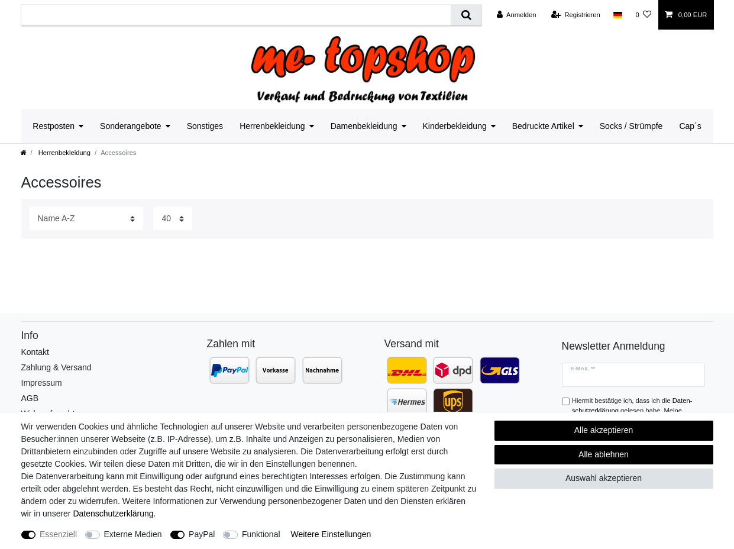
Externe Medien (133, 534)
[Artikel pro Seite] (172, 218)
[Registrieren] (576, 15)
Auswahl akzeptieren (603, 478)
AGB (30, 398)
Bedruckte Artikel (543, 126)
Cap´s (690, 126)
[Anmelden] (516, 15)
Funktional (261, 534)
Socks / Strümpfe (631, 126)
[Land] (618, 15)
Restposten (54, 126)
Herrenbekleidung (272, 126)
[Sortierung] (86, 218)
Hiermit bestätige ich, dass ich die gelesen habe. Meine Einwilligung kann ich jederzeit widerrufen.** (636, 410)
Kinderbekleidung (455, 126)
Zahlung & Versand (56, 367)
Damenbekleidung (364, 126)
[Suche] (466, 15)
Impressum (41, 382)
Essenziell (58, 534)
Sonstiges (205, 126)
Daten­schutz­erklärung (113, 513)
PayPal (202, 534)
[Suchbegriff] (236, 15)
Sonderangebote (130, 126)
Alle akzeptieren (603, 430)
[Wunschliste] (643, 15)
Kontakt (35, 352)
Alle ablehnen (603, 454)
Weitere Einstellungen (330, 534)
